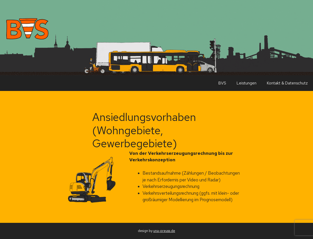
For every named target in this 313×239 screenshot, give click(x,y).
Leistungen (246, 83)
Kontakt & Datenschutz (287, 83)
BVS (222, 83)
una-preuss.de (164, 231)
